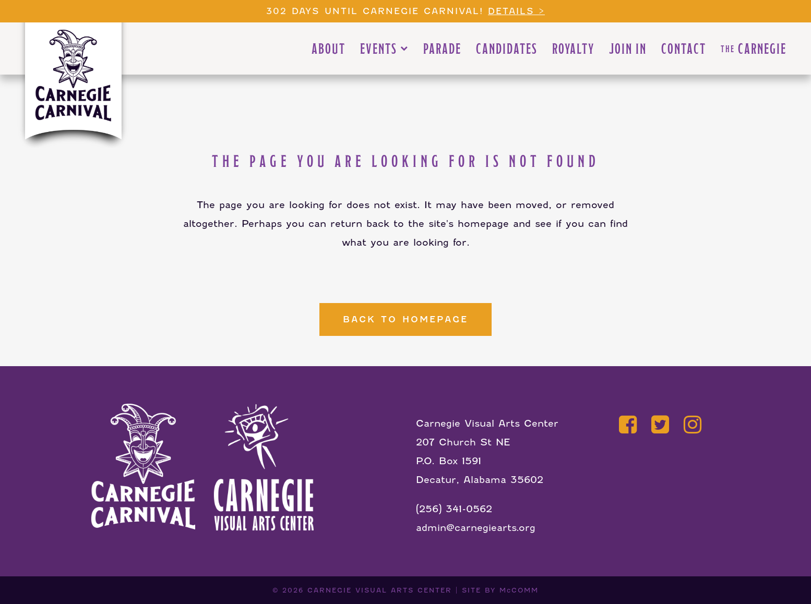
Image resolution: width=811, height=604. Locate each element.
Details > (516, 11)
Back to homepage (405, 319)
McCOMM (519, 590)
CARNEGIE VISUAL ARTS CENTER (379, 590)
